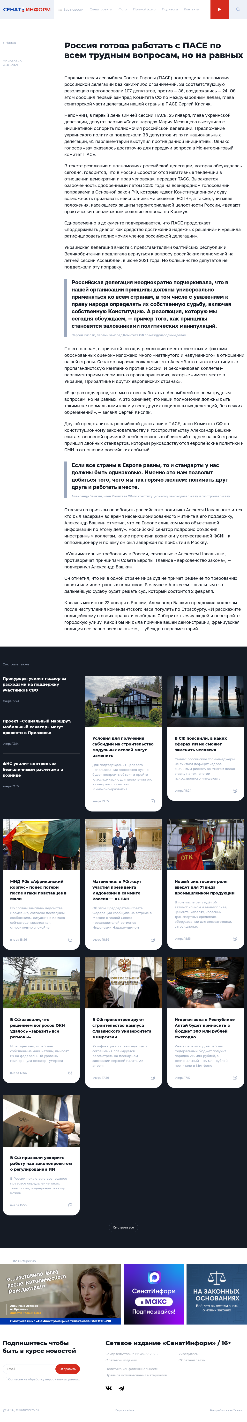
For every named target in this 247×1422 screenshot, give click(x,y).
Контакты (191, 9)
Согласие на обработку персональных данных (44, 1379)
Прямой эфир (144, 9)
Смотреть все (123, 1227)
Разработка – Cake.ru (227, 1410)
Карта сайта (124, 1410)
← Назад (9, 43)
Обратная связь (192, 1360)
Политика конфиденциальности (131, 1369)
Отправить (68, 1369)
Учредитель (188, 1354)
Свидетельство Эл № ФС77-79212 (131, 1354)
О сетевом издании (121, 1360)
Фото (123, 9)
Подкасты (170, 9)
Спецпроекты (101, 9)
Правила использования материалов (136, 1375)
